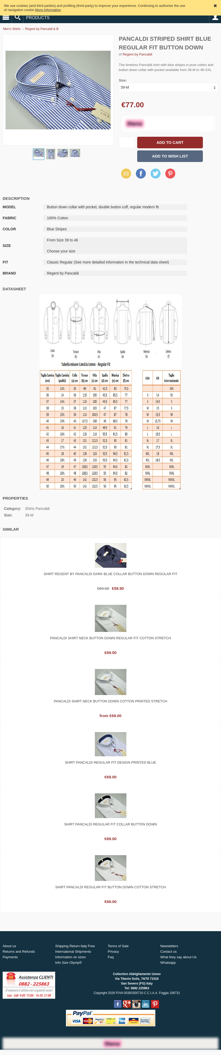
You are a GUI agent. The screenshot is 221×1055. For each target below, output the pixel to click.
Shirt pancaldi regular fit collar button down (110, 824)
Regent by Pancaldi (137, 54)
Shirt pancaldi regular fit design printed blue (110, 762)
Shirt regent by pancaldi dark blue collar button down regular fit (110, 574)
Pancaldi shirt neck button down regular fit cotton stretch (110, 638)
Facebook (141, 173)
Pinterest (170, 173)
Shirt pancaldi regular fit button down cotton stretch (110, 887)
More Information (48, 10)
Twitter (155, 173)
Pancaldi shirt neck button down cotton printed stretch (110, 701)
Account (215, 17)
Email (124, 173)
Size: (123, 80)
